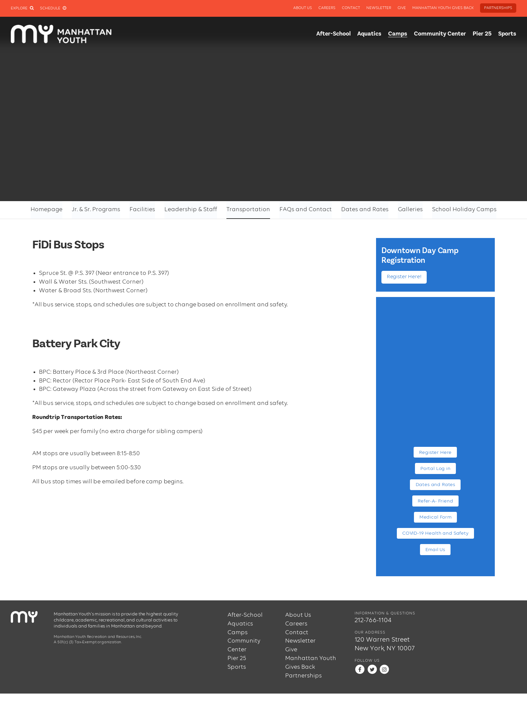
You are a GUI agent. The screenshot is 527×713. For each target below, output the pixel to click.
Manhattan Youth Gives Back (443, 8)
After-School (333, 34)
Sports (507, 34)
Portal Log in (435, 468)
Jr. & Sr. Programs (96, 209)
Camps (397, 34)
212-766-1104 (373, 620)
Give (402, 8)
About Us (302, 8)
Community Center (440, 34)
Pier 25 (482, 34)
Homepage (46, 209)
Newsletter (378, 8)
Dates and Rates (364, 209)
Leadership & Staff (190, 209)
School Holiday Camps (464, 209)
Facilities (142, 209)
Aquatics (369, 34)
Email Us (435, 549)
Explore (22, 8)
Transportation (248, 209)
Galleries (410, 209)
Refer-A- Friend (435, 500)
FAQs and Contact (305, 209)
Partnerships (498, 8)
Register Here (435, 452)
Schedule (53, 8)
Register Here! (404, 277)
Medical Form (435, 517)
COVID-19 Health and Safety (435, 533)
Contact (351, 8)
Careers (326, 8)
